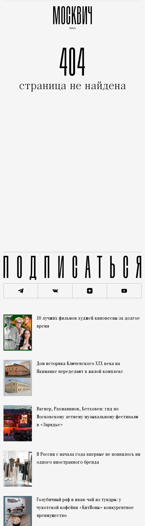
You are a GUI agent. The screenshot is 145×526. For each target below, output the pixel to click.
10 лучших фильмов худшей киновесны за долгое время (88, 322)
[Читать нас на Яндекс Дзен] (89, 290)
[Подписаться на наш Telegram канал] (20, 290)
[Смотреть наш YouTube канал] (124, 290)
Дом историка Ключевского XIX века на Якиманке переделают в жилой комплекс (80, 368)
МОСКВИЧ (72, 16)
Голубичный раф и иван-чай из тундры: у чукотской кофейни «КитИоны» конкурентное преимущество (85, 508)
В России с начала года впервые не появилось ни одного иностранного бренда (88, 458)
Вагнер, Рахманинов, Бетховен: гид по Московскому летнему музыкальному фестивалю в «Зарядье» (87, 417)
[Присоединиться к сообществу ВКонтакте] (55, 290)
